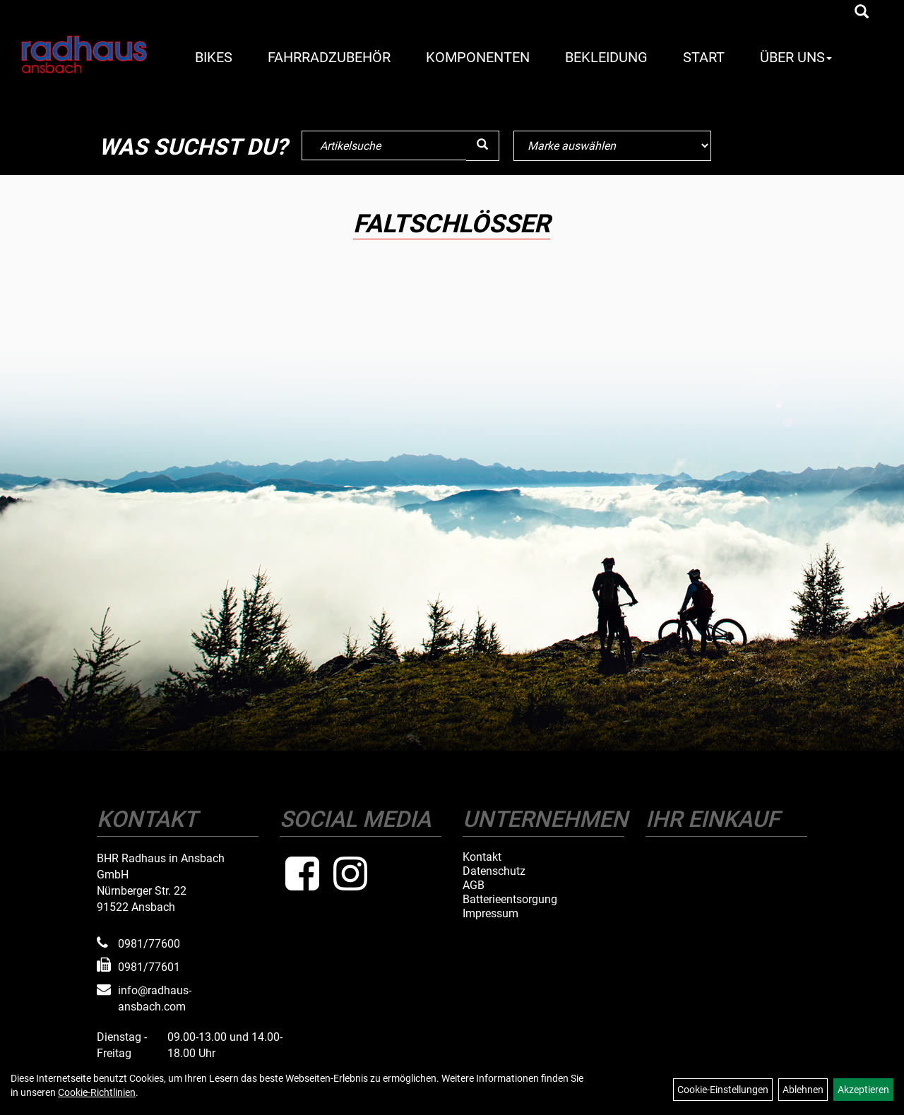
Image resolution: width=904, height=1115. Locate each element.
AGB (473, 885)
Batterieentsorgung (510, 899)
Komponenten (478, 57)
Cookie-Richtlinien (97, 1092)
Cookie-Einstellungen (722, 1089)
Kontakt (482, 857)
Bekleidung (606, 57)
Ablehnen (803, 1089)
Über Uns (796, 57)
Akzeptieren (863, 1089)
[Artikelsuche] (862, 12)
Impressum (490, 913)
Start (704, 57)
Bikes (213, 57)
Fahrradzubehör (329, 57)
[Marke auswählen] (612, 146)
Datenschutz (494, 871)
